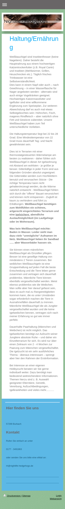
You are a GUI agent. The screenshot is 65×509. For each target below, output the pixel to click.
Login (59, 495)
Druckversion (12, 495)
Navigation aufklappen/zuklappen (32, 4)
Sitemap (26, 495)
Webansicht (56, 498)
